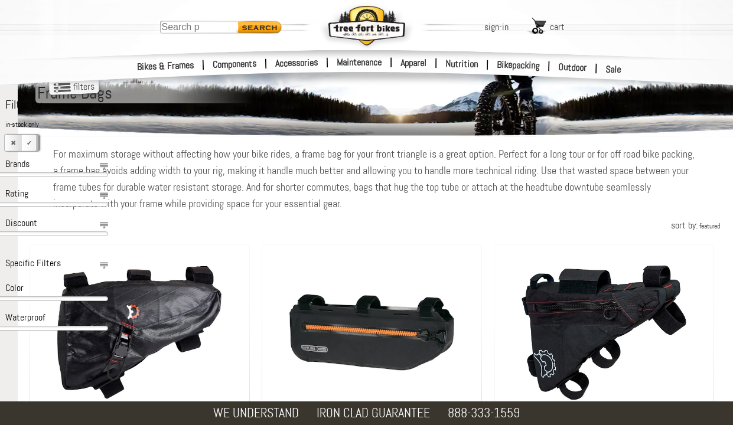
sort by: (695, 225)
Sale (613, 69)
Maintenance (359, 62)
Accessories (296, 63)
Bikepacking (518, 65)
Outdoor (572, 67)
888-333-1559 (484, 412)
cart (557, 27)
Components (235, 64)
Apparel (413, 63)
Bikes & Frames (165, 66)
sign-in (496, 27)
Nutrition (461, 63)
